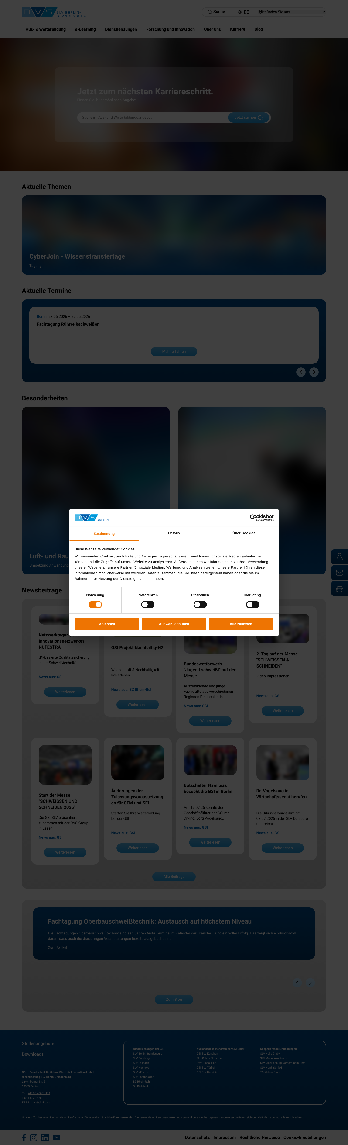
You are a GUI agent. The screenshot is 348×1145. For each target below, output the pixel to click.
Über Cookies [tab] (243, 533)
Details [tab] (174, 533)
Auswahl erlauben (174, 624)
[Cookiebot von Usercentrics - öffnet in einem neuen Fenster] (253, 517)
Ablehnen (107, 624)
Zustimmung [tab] (104, 534)
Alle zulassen (241, 624)
